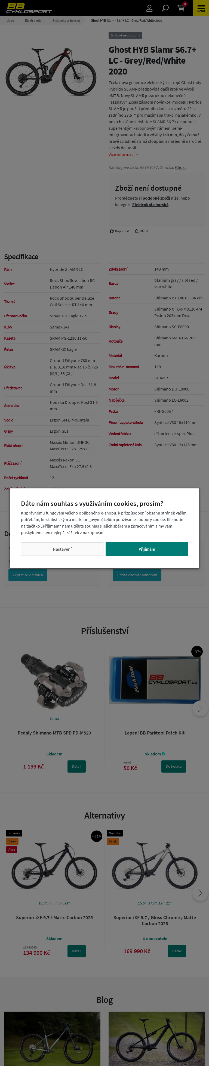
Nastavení (62, 549)
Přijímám (147, 549)
